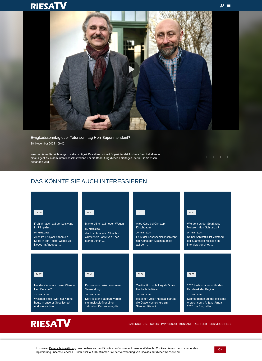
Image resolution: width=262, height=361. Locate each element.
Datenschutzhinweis (143, 330)
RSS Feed (200, 330)
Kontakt (185, 330)
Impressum (169, 330)
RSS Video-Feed (220, 330)
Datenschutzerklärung (62, 348)
